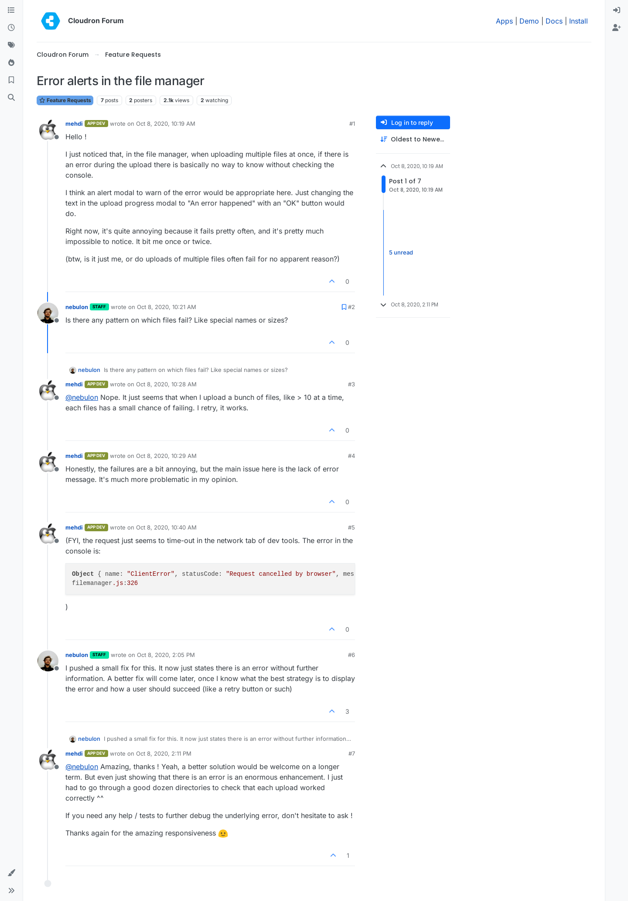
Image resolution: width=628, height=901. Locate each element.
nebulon (76, 306)
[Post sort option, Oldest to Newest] (413, 139)
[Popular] (11, 63)
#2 (351, 306)
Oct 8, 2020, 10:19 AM (165, 123)
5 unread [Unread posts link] (401, 252)
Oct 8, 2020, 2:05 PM (166, 654)
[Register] (617, 28)
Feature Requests (65, 100)
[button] (11, 873)
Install (578, 21)
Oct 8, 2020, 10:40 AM (166, 527)
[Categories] (11, 10)
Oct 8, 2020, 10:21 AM (166, 306)
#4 (351, 455)
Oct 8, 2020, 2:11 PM (163, 753)
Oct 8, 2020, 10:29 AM (166, 455)
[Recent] (11, 28)
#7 (351, 753)
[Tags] (11, 45)
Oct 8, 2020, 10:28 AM (166, 384)
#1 (352, 123)
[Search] (11, 98)
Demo (529, 21)
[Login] (617, 10)
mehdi (74, 123)
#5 (351, 527)
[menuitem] (617, 10)
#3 (351, 384)
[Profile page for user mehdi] (48, 129)
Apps (504, 21)
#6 (351, 654)
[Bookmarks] (11, 80)
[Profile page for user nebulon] (48, 313)
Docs (554, 21)
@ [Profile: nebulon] (81, 397)
